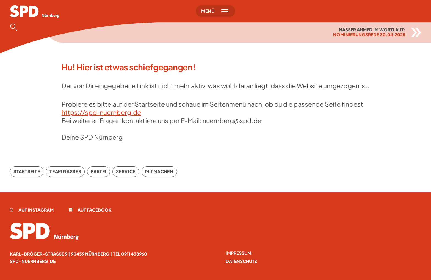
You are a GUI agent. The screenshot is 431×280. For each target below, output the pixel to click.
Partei (98, 171)
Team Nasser (65, 171)
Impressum (238, 253)
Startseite (26, 171)
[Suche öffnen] (15, 27)
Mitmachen (159, 171)
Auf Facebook (90, 209)
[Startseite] (34, 11)
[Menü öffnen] (215, 11)
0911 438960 (134, 253)
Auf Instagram (32, 209)
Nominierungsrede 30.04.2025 (369, 34)
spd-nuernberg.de (33, 261)
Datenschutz (241, 261)
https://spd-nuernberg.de (101, 112)
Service (125, 171)
